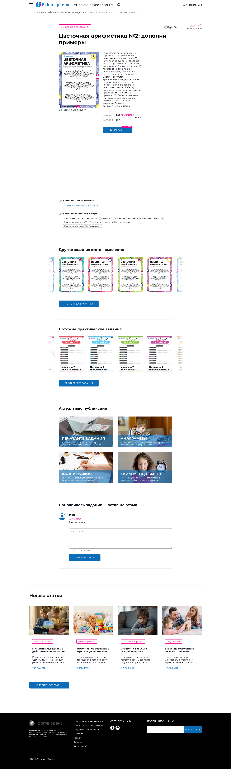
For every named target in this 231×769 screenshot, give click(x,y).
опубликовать (84, 557)
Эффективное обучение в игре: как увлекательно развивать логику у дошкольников (92, 652)
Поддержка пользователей (86, 730)
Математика (107, 218)
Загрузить (117, 130)
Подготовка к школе (73, 218)
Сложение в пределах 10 (151, 218)
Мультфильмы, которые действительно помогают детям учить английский (48, 651)
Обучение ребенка (42, 641)
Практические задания (94, 5)
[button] (54, 274)
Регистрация (194, 5)
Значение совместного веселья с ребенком (179, 650)
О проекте (78, 734)
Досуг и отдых (173, 641)
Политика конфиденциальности (88, 721)
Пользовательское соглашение (88, 725)
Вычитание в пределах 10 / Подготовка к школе (111, 222)
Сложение (120, 218)
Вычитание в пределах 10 (75, 27)
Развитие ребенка (86, 641)
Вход (182, 5)
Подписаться (194, 729)
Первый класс (92, 218)
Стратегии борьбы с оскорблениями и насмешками (134, 651)
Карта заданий (80, 746)
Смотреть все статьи (49, 685)
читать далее (38, 668)
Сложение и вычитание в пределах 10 (81, 205)
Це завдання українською (72, 109)
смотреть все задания (79, 383)
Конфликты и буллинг (133, 641)
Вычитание (132, 218)
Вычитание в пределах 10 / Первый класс (83, 226)
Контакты (78, 742)
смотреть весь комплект (78, 303)
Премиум (78, 738)
